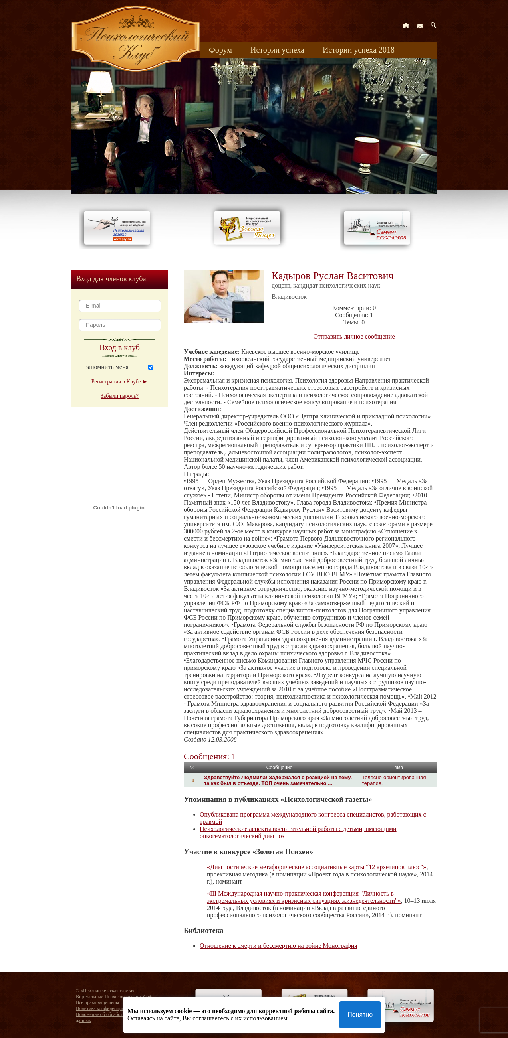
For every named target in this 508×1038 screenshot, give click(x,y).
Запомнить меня (107, 366)
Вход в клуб (119, 347)
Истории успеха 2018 (359, 49)
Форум (220, 49)
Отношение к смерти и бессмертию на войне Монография (278, 945)
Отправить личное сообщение (354, 336)
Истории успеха (277, 49)
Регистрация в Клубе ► (119, 382)
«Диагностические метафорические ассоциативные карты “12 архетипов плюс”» (316, 867)
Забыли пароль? (120, 396)
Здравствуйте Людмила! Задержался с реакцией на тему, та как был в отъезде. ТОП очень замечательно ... (278, 780)
